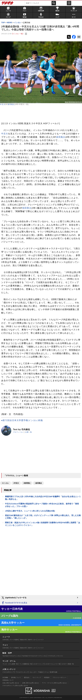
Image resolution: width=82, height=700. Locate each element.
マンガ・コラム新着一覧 (10, 664)
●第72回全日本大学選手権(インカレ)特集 (22, 420)
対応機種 (5, 677)
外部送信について (8, 680)
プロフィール (18, 432)
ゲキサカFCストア (8, 672)
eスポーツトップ (38, 664)
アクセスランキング (22, 672)
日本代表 (5, 639)
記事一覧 (28, 432)
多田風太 (11, 104)
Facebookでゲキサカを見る (14, 603)
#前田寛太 (26, 483)
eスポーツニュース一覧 (53, 664)
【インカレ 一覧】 (18, 33)
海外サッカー (32, 639)
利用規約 (47, 677)
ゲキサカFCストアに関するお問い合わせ (15, 685)
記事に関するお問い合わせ (30, 683)
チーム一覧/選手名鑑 (50, 672)
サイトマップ (37, 677)
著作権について (16, 677)
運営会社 (26, 677)
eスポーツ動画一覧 (68, 664)
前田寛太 (26, 208)
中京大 (2, 104)
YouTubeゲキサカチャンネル (11, 656)
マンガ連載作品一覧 (25, 664)
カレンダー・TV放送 (36, 672)
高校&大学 (23, 639)
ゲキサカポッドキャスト (55, 656)
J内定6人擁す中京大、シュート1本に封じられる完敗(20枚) (30, 511)
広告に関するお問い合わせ (11, 683)
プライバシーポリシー (59, 677)
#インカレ (5, 483)
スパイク (41, 639)
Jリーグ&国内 (14, 639)
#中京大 (16, 483)
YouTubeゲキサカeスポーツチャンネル (34, 656)
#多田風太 (38, 483)
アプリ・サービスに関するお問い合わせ (54, 683)
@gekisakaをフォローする (13, 597)
